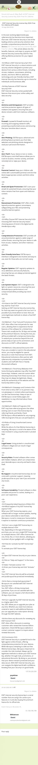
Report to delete (30, 31)
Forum (4, 14)
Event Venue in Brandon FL (11, 707)
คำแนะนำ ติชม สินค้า (15, 14)
